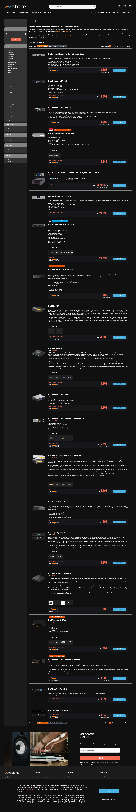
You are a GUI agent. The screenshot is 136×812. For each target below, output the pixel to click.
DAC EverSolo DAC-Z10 (57, 689)
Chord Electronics (69, 35)
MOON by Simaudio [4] (13, 102)
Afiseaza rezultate (16, 40)
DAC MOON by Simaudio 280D (61, 224)
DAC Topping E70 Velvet (58, 710)
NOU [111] (10, 159)
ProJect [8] (10, 110)
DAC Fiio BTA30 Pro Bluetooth (60, 269)
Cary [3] (9, 70)
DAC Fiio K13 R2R (55, 348)
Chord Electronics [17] (12, 74)
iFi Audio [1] (10, 90)
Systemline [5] (11, 118)
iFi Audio (48, 35)
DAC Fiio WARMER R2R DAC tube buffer (65, 455)
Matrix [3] (10, 96)
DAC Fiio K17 (53, 306)
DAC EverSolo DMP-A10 (58, 395)
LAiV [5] (10, 92)
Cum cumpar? (71, 777)
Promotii (10, 24)
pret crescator (52, 46)
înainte (129, 46)
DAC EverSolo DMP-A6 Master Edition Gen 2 (66, 419)
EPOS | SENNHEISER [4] (13, 76)
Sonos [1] (10, 116)
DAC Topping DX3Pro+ (57, 620)
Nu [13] (9, 140)
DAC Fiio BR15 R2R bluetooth (60, 573)
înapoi (102, 46)
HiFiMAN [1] (11, 88)
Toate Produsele (12, 22)
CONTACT (130, 12)
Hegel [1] (10, 86)
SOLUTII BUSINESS (117, 12)
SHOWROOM (93, 12)
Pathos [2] (10, 108)
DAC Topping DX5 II (56, 533)
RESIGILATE (108, 12)
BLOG (124, 12)
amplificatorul (58, 31)
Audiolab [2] (10, 58)
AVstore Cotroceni (104, 777)
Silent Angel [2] (11, 114)
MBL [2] (9, 98)
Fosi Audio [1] (11, 84)
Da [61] (9, 138)
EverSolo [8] (10, 78)
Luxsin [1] (10, 94)
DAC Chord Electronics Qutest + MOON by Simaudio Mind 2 (73, 173)
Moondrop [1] (11, 104)
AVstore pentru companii (42, 777)
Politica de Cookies (31, 790)
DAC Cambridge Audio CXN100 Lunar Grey (66, 54)
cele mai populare (42, 46)
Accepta (109, 791)
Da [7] (9, 128)
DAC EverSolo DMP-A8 (57, 81)
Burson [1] (10, 66)
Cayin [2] (10, 72)
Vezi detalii (119, 70)
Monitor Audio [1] (11, 100)
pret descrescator (62, 46)
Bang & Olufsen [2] (12, 62)
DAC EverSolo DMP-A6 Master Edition (64, 659)
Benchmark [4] (11, 64)
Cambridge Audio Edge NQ (59, 196)
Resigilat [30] (10, 161)
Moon (44, 35)
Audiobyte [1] (11, 54)
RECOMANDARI (101, 12)
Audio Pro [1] (11, 60)
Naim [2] (10, 106)
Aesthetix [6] (10, 52)
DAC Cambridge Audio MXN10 (61, 133)
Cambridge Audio (37, 35)
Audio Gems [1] (11, 56)
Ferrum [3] (10, 80)
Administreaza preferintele (108, 799)
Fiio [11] (9, 82)
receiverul (66, 31)
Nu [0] (9, 130)
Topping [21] (10, 120)
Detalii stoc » (51, 174)
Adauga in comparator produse (56, 68)
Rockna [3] (10, 112)
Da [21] (9, 149)
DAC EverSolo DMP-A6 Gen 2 (60, 107)
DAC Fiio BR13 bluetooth (58, 502)
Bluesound (54, 35)
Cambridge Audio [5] (12, 68)
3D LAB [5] (10, 50)
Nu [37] (9, 151)
